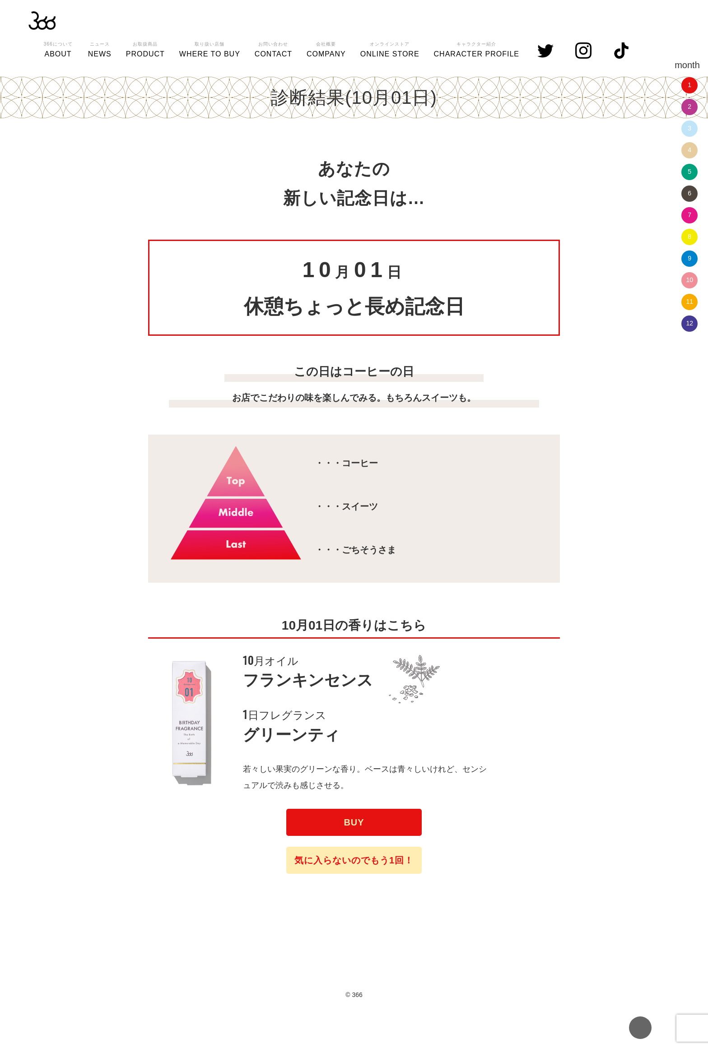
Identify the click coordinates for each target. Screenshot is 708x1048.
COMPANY (326, 48)
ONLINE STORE (389, 48)
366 (42, 20)
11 (689, 301)
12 (689, 323)
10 (689, 279)
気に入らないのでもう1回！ (354, 860)
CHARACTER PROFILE (476, 48)
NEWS (100, 48)
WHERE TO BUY (209, 48)
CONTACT (273, 48)
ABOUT (57, 48)
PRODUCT (145, 48)
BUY (354, 822)
